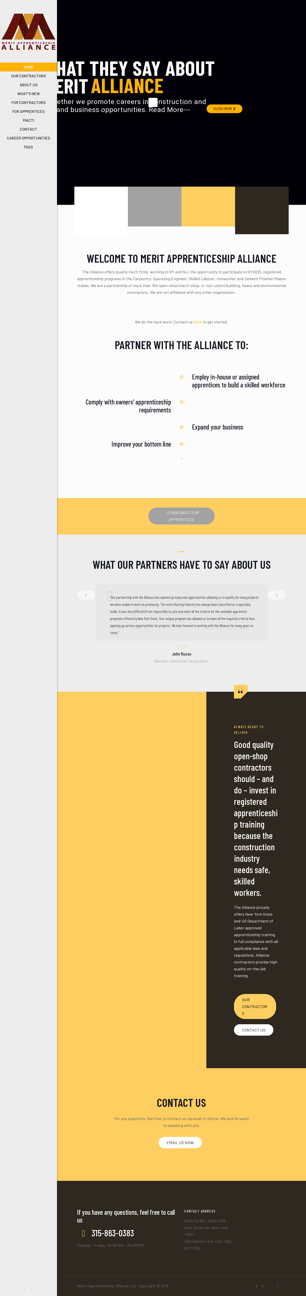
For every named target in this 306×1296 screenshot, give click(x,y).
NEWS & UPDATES (93, 256)
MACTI (144, 252)
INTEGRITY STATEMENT (257, 256)
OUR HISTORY (205, 252)
